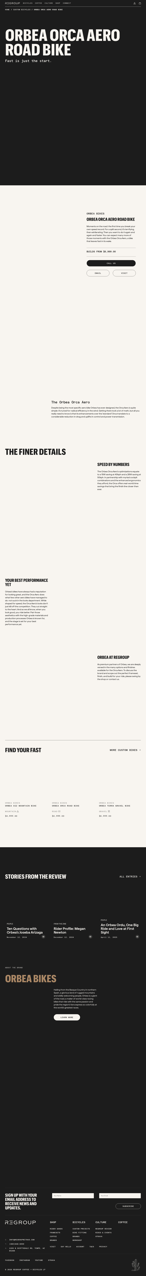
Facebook (9, 1260)
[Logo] (10, 4)
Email (98, 273)
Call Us (111, 263)
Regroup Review (103, 1229)
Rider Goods (56, 1229)
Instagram (24, 1260)
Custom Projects (81, 1229)
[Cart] (140, 3)
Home (7, 10)
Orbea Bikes (95, 213)
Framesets (55, 1233)
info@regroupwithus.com (22, 1240)
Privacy (103, 1247)
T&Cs (91, 1247)
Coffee (53, 1236)
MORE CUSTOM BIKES (125, 750)
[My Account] (135, 3)
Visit (124, 273)
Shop (53, 1222)
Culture (101, 1222)
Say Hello (66, 1247)
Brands (53, 1240)
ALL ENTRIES (130, 876)
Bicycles (79, 1222)
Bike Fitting (79, 1233)
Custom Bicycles (22, 10)
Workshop (77, 1240)
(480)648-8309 (16, 1244)
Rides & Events (103, 1233)
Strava (98, 1236)
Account (80, 1247)
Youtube (39, 1260)
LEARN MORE (67, 1017)
